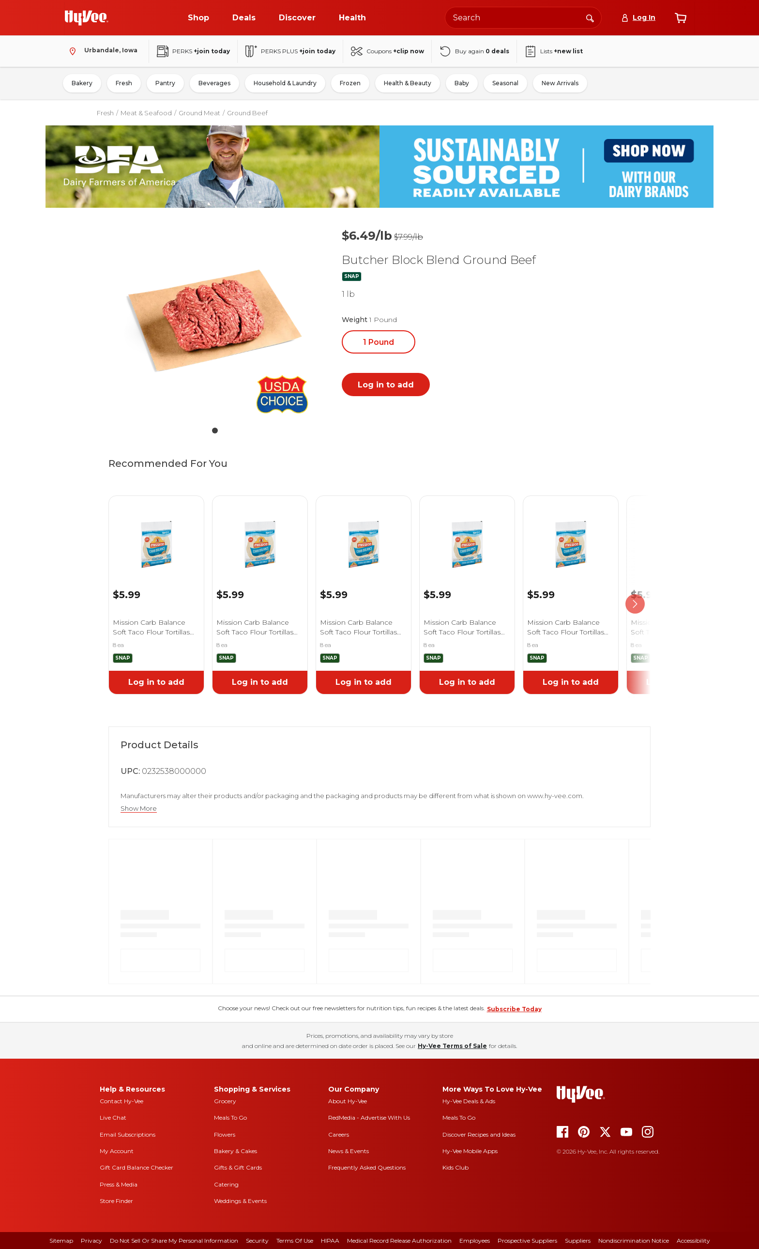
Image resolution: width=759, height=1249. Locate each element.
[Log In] (638, 18)
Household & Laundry (285, 83)
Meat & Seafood (146, 113)
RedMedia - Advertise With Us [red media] (369, 1117)
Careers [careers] (338, 1134)
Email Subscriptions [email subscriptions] (127, 1134)
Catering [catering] (226, 1184)
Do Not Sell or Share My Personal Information (174, 1240)
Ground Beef (247, 113)
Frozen (350, 83)
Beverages (214, 83)
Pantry (165, 83)
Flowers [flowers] (224, 1134)
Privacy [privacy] (91, 1240)
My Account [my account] (117, 1151)
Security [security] (257, 1240)
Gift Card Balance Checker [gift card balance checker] (136, 1167)
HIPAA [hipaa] (330, 1240)
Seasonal (505, 83)
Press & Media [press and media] (118, 1184)
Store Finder (116, 1200)
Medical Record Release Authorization (399, 1240)
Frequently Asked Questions (367, 1167)
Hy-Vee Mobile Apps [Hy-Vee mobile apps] (470, 1151)
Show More (139, 808)
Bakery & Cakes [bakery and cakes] (235, 1151)
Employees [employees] (474, 1240)
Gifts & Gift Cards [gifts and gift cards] (238, 1167)
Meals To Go (230, 1117)
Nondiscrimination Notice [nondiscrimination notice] (633, 1240)
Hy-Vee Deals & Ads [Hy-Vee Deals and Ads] (468, 1101)
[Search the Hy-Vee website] (523, 18)
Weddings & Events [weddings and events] (240, 1200)
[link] (156, 532)
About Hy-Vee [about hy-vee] (347, 1101)
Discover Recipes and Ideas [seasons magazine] (479, 1134)
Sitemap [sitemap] (61, 1240)
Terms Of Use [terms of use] (294, 1240)
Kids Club (455, 1167)
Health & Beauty (407, 83)
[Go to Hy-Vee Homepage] (86, 18)
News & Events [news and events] (348, 1151)
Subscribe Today (514, 1009)
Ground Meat (199, 113)
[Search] (590, 17)
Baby (462, 83)
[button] (215, 322)
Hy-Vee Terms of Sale (452, 1045)
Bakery (82, 83)
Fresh (124, 83)
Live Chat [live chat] (113, 1117)
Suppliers (578, 1240)
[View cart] (680, 18)
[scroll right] (635, 604)
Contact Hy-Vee (121, 1101)
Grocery (225, 1101)
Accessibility (693, 1240)
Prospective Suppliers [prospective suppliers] (527, 1240)
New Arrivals (560, 83)
